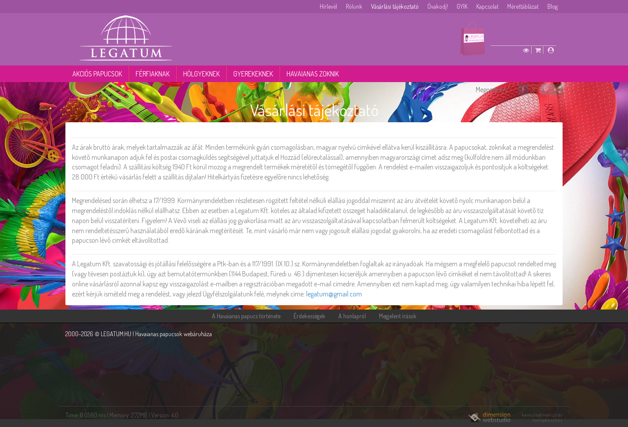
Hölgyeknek (201, 73)
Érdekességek (309, 316)
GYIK (462, 6)
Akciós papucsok (97, 73)
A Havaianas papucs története (246, 316)
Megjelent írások (397, 316)
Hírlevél (328, 6)
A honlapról (352, 316)
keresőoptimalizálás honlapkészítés (542, 417)
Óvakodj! (437, 6)
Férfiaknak (153, 73)
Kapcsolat (487, 6)
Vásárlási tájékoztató (395, 6)
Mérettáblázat (523, 6)
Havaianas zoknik (313, 73)
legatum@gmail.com (334, 293)
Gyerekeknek (253, 73)
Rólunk (354, 6)
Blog (552, 6)
